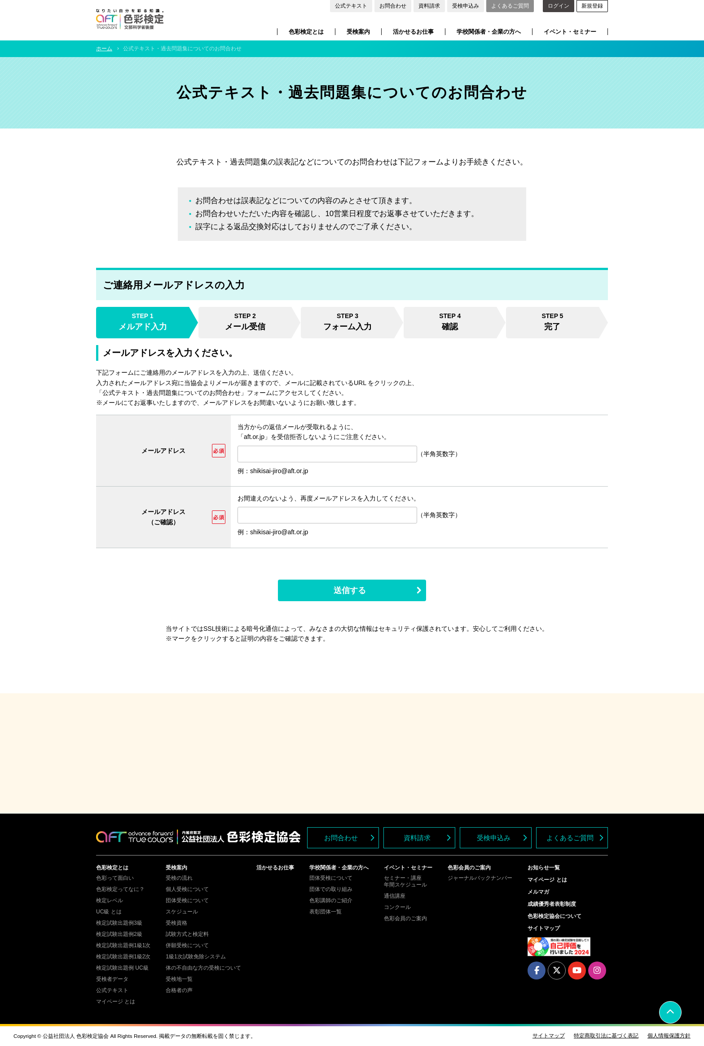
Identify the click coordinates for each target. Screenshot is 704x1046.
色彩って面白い (115, 878)
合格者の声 (179, 990)
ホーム (104, 48)
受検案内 (358, 31)
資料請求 (429, 6)
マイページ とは (115, 1001)
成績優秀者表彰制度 (552, 904)
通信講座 (394, 896)
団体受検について (187, 900)
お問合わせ (392, 6)
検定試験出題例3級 (119, 923)
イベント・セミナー (570, 31)
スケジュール (182, 912)
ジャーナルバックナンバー (480, 878)
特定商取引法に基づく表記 (606, 1036)
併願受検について (187, 945)
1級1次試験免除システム (195, 956)
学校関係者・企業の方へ (489, 31)
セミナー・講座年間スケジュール (405, 881)
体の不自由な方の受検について (203, 968)
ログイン (558, 6)
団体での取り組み (330, 889)
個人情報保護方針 (669, 1036)
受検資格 (176, 923)
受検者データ (112, 979)
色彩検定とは (306, 31)
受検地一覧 (179, 979)
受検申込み (465, 6)
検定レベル (109, 900)
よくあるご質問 (510, 6)
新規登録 (592, 6)
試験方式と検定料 (187, 934)
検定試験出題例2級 (119, 934)
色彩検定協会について (554, 916)
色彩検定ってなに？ (120, 889)
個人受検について (187, 889)
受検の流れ (179, 878)
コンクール (397, 907)
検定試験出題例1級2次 (123, 956)
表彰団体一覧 (325, 912)
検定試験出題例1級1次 (123, 945)
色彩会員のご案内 (405, 918)
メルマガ (538, 892)
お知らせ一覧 (544, 867)
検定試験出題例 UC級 (122, 968)
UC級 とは (109, 912)
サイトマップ (544, 928)
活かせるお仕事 (413, 31)
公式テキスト (351, 6)
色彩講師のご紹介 (330, 900)
